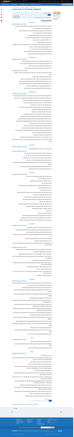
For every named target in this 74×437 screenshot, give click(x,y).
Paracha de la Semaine (16, 7)
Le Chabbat (38, 421)
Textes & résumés (33, 7)
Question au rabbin (51, 1)
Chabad (28, 430)
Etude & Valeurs (14, 4)
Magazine (17, 423)
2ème (31, 14)
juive (49, 431)
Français (68, 1)
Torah (40, 431)
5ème (38, 14)
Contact (60, 434)
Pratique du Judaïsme (6, 4)
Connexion (41, 1)
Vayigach (27, 7)
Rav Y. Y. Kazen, (30, 431)
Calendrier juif (29, 420)
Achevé (49, 14)
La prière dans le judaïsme (41, 424)
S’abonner (45, 1)
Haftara (46, 14)
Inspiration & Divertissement (35, 4)
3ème (34, 14)
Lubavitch (30, 430)
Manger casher (39, 422)
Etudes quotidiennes (30, 421)
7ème (43, 14)
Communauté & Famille (23, 4)
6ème (41, 14)
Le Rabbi (48, 420)
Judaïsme (43, 431)
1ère (29, 14)
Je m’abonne (29, 422)
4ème (36, 14)
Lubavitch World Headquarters (44, 430)
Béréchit (22, 7)
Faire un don (63, 1)
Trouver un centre (58, 1)
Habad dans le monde (50, 422)
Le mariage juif (39, 420)
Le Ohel (48, 421)
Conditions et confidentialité (54, 434)
